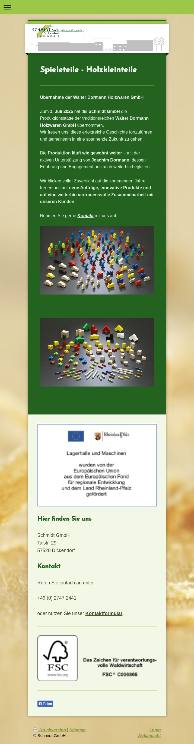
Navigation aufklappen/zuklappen (97, 7)
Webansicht (149, 735)
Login (155, 729)
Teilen (45, 704)
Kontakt (85, 215)
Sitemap (77, 729)
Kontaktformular (104, 613)
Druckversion (50, 729)
